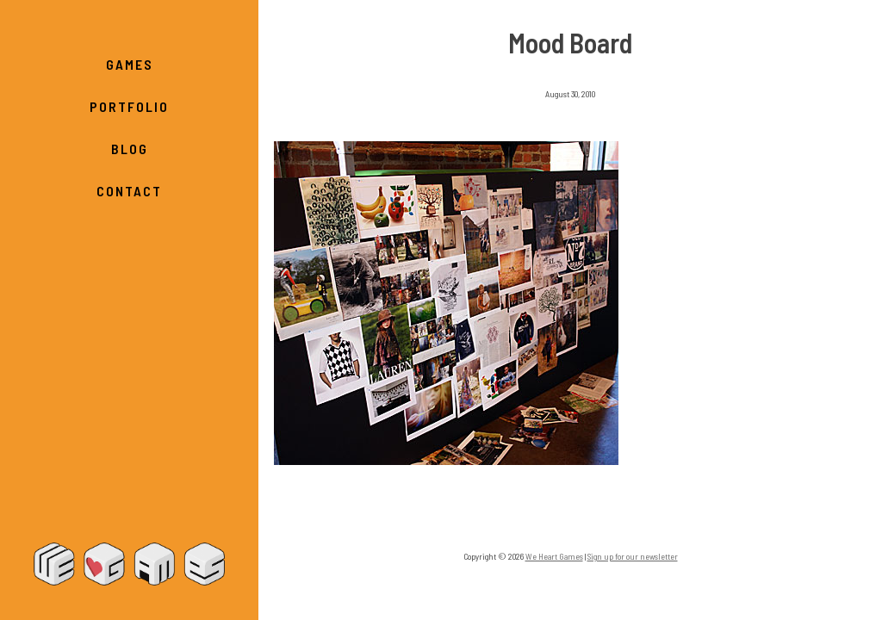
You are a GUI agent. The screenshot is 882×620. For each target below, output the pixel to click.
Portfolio (129, 106)
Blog (129, 148)
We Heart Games (129, 564)
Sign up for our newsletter (632, 556)
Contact (129, 191)
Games (129, 64)
